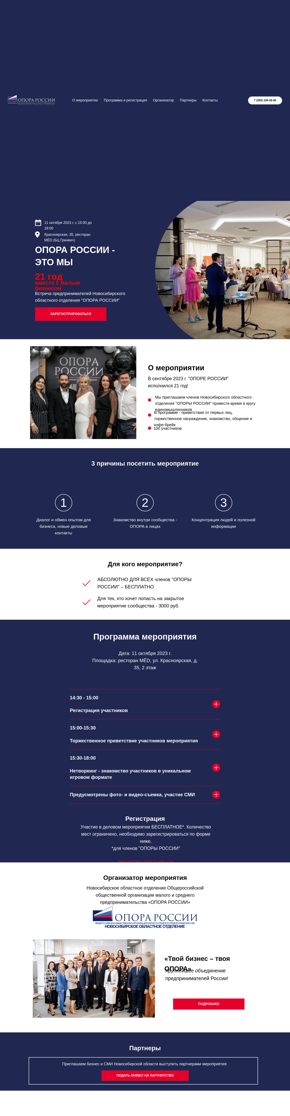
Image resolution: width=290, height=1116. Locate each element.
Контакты (210, 100)
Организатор (163, 100)
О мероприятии (85, 100)
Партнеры (188, 100)
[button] (145, 1075)
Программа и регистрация (125, 100)
